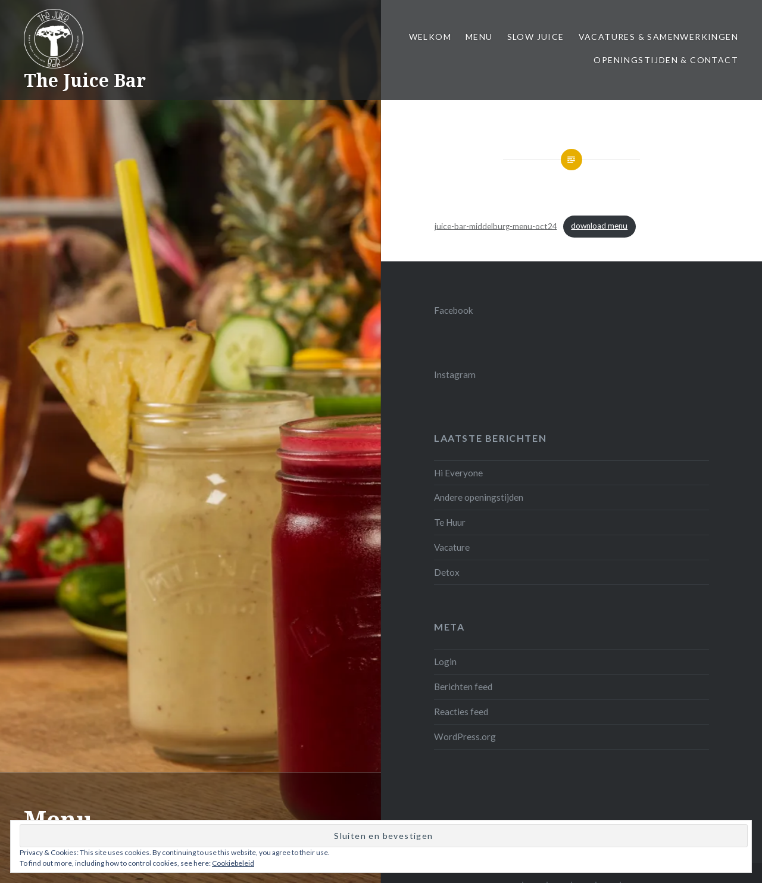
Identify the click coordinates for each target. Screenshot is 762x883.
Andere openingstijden (478, 497)
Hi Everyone (458, 472)
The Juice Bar (85, 80)
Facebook (453, 310)
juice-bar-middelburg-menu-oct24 (496, 225)
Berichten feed (463, 686)
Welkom (430, 37)
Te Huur (450, 522)
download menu (599, 225)
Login (445, 661)
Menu (479, 37)
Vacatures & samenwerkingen (658, 37)
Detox (447, 572)
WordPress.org (465, 736)
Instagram (455, 374)
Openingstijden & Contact (666, 60)
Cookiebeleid (233, 863)
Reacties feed (461, 711)
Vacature (452, 547)
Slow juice (535, 37)
